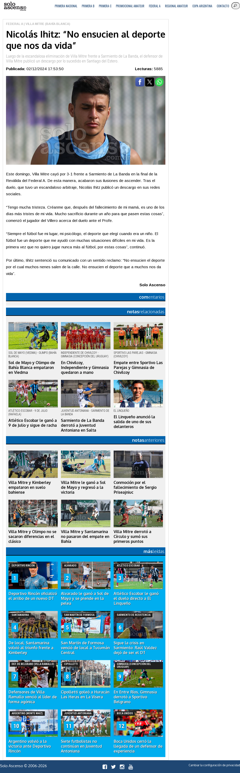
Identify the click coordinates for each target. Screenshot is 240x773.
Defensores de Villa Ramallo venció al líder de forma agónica (32, 697)
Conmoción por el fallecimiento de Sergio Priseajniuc (135, 487)
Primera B (88, 6)
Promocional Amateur (130, 6)
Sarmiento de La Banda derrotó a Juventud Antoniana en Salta (82, 425)
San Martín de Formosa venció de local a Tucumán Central (85, 647)
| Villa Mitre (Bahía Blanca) (46, 24)
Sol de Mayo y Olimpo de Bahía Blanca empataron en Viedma (31, 367)
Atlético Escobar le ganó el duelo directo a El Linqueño (136, 598)
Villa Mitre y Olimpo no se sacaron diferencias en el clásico (32, 536)
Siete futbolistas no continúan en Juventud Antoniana (81, 746)
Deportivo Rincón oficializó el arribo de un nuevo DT (32, 596)
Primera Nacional (66, 6)
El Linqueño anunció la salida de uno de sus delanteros (134, 421)
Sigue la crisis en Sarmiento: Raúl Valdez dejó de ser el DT (135, 647)
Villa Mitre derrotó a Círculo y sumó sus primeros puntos (132, 536)
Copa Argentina (202, 6)
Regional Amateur (176, 6)
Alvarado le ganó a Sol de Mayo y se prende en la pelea (85, 598)
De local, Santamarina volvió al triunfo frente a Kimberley (30, 647)
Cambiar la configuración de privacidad (214, 765)
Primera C (105, 6)
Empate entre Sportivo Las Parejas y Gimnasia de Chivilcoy (138, 367)
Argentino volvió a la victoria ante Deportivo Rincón (29, 746)
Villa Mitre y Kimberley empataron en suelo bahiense (29, 487)
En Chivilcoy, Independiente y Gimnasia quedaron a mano (85, 367)
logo (15, 6)
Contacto (223, 6)
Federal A (154, 6)
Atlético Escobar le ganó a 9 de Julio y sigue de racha (32, 423)
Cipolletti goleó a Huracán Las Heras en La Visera (85, 694)
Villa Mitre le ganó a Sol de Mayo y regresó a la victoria (83, 487)
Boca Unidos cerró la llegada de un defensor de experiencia (138, 746)
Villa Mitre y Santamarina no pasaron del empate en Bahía (85, 536)
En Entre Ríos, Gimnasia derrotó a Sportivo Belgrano (135, 697)
